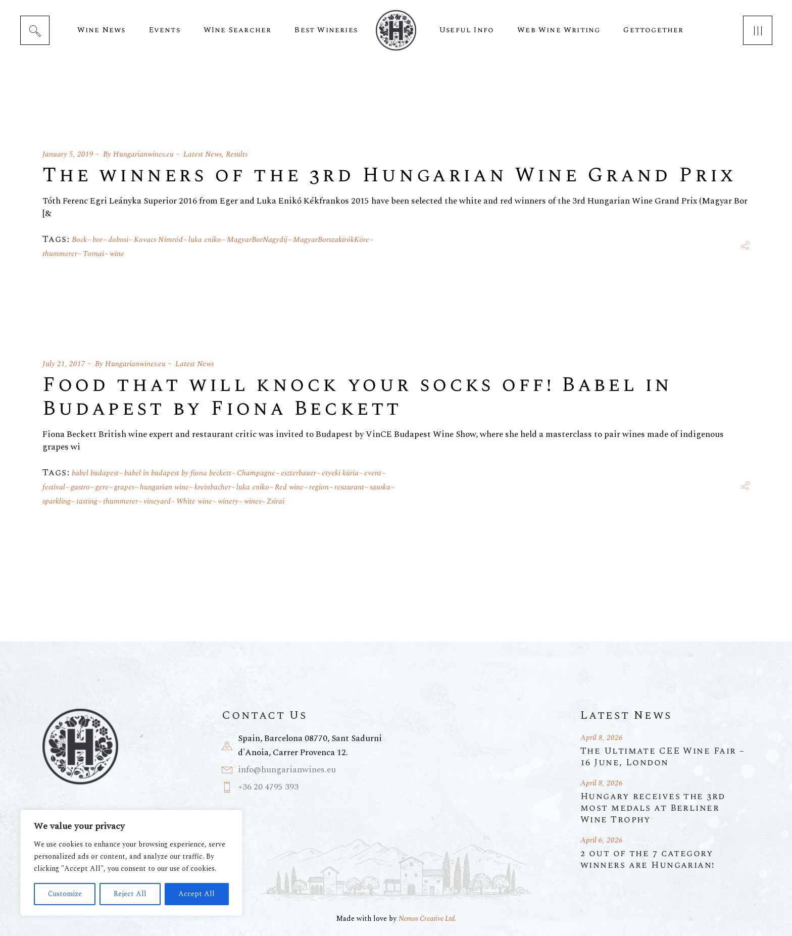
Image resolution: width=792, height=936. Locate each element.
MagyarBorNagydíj (257, 239)
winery (228, 501)
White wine (194, 501)
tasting (86, 501)
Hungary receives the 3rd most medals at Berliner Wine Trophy (652, 808)
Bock (79, 239)
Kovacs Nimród (158, 239)
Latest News (202, 154)
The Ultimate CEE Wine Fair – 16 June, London (662, 756)
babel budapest (95, 473)
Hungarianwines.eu (143, 154)
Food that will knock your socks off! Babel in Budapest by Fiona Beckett (357, 397)
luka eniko (204, 239)
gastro (80, 487)
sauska (380, 487)
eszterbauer (298, 473)
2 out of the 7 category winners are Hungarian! (647, 859)
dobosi (118, 239)
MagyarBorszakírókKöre (331, 239)
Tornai (93, 254)
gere (102, 487)
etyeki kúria (340, 473)
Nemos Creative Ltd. (427, 918)
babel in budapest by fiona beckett (177, 473)
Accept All (196, 894)
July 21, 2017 (63, 364)
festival (53, 487)
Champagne (256, 473)
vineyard (157, 501)
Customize (65, 894)
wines (252, 501)
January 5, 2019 (67, 154)
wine (117, 254)
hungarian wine (164, 487)
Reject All (130, 894)
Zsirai (275, 501)
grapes (124, 487)
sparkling (56, 501)
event (372, 473)
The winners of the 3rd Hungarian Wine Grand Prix (389, 175)
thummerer (59, 254)
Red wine (289, 487)
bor (97, 239)
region (319, 487)
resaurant (349, 487)
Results (236, 154)
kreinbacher (212, 487)
